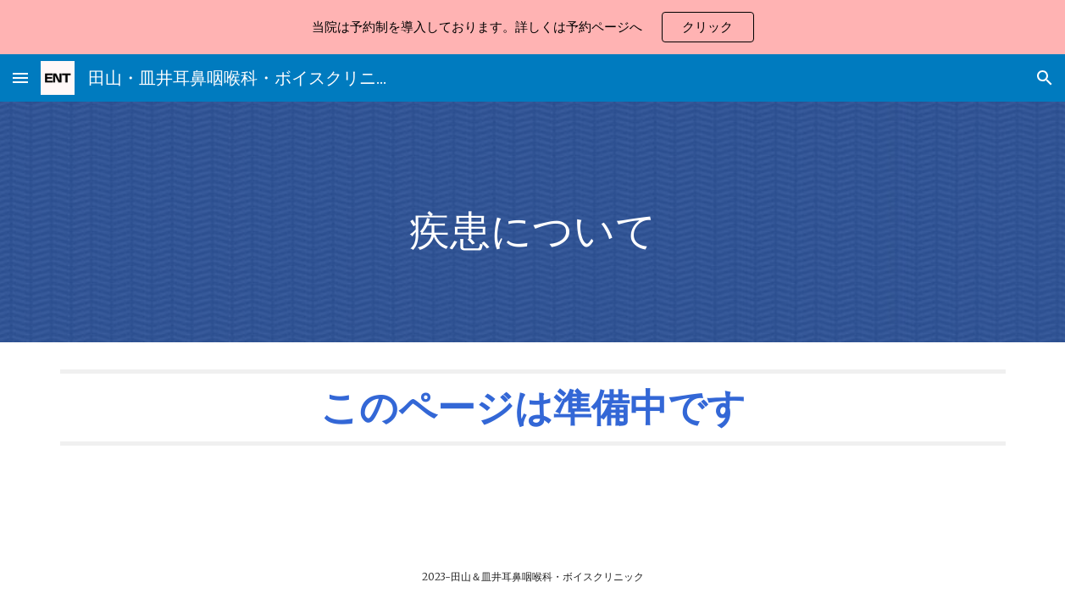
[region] (532, 27)
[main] (532, 221)
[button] (20, 77)
